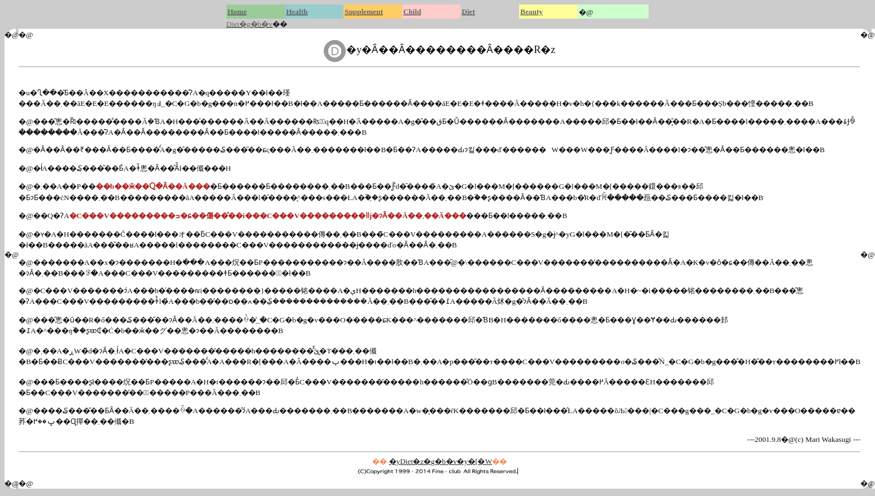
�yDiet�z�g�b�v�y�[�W (440, 461)
